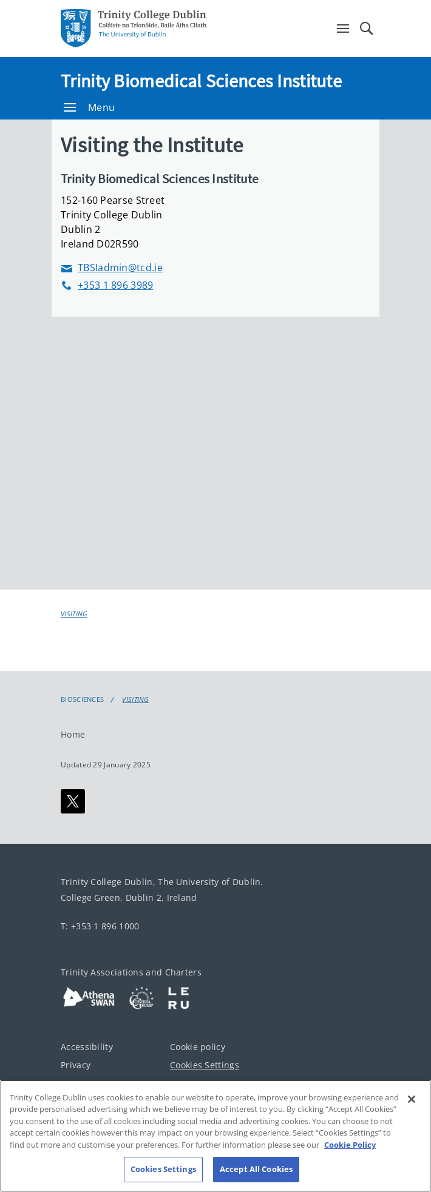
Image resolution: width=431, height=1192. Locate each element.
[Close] (411, 1099)
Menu (89, 107)
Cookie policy (197, 1046)
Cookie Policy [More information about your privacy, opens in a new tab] (350, 1144)
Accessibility (87, 1046)
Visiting (74, 613)
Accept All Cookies (256, 1168)
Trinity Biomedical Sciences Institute (201, 80)
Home (73, 734)
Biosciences (82, 699)
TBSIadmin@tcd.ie (112, 268)
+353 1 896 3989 (107, 285)
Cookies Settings (204, 1065)
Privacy (75, 1065)
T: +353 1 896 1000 (100, 926)
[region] (215, 1136)
